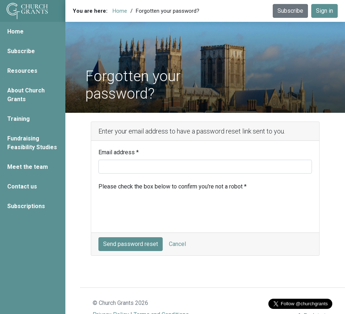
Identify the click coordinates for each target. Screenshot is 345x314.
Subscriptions (26, 206)
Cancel (177, 244)
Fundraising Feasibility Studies (32, 143)
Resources (22, 70)
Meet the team (27, 166)
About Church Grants (26, 95)
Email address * (118, 152)
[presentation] (153, 211)
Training (18, 118)
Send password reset (130, 244)
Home (15, 31)
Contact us (22, 186)
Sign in (324, 10)
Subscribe (21, 51)
